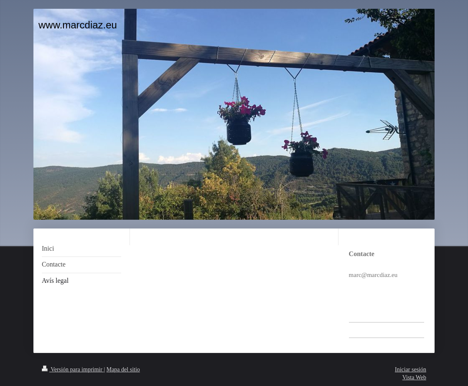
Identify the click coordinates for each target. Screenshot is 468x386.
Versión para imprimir (73, 369)
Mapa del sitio (123, 369)
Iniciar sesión (410, 369)
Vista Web (414, 377)
